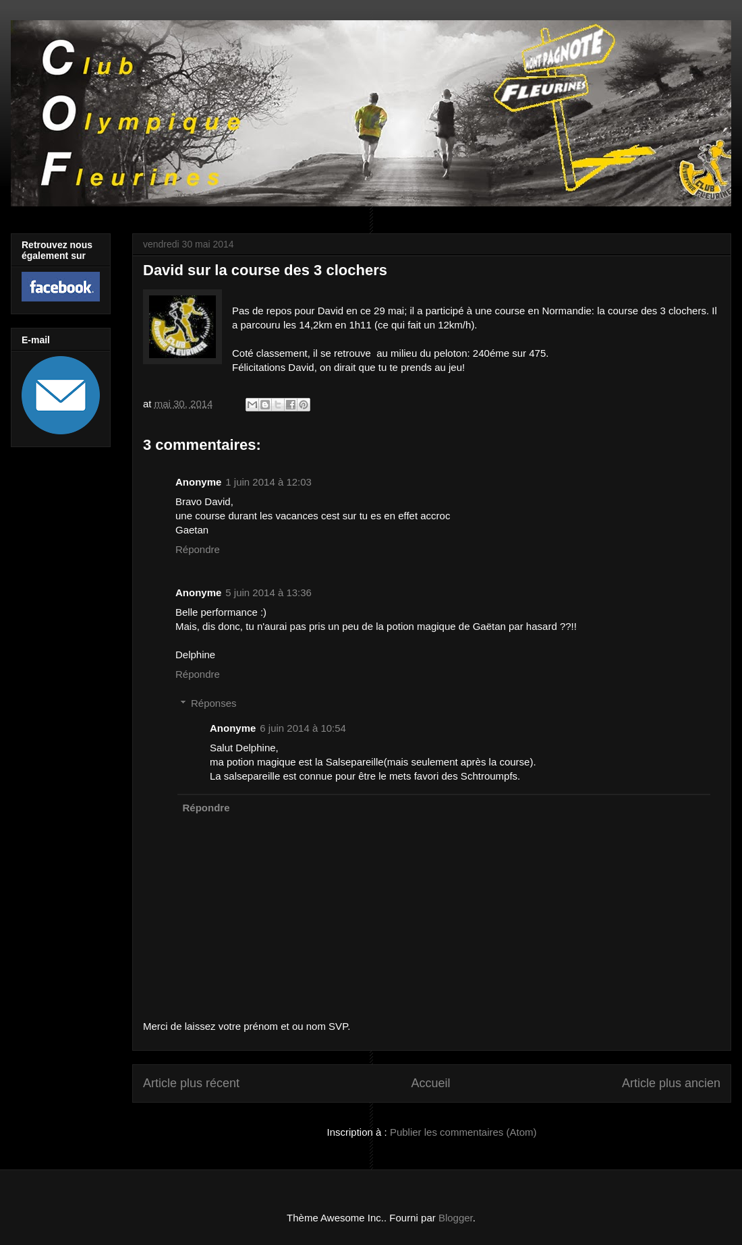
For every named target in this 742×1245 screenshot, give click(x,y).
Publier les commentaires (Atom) (463, 1132)
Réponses (214, 703)
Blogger (455, 1217)
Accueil (430, 1083)
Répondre (197, 549)
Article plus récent (191, 1083)
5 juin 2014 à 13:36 (268, 592)
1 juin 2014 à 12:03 (268, 482)
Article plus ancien (671, 1083)
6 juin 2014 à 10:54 (303, 728)
